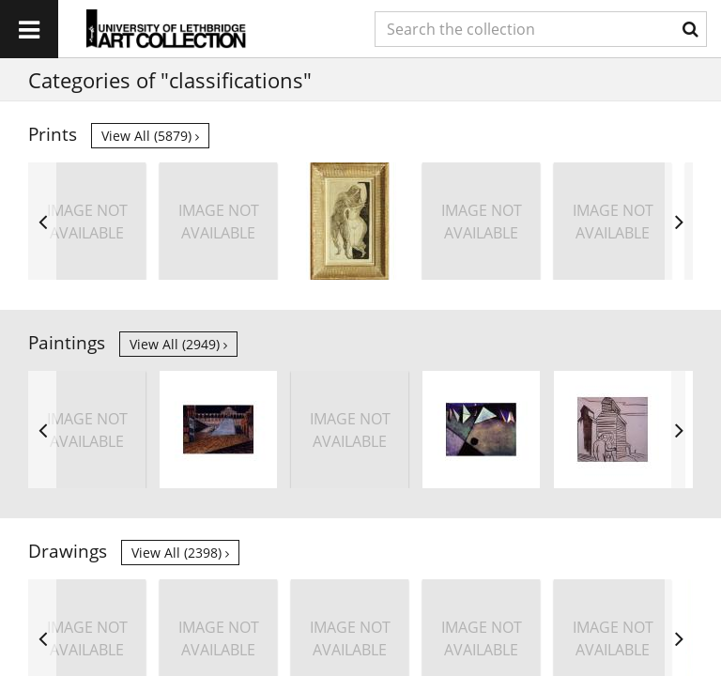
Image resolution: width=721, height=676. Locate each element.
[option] (87, 221)
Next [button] (679, 221)
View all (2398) (180, 552)
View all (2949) (178, 344)
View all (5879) (150, 136)
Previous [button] (42, 221)
